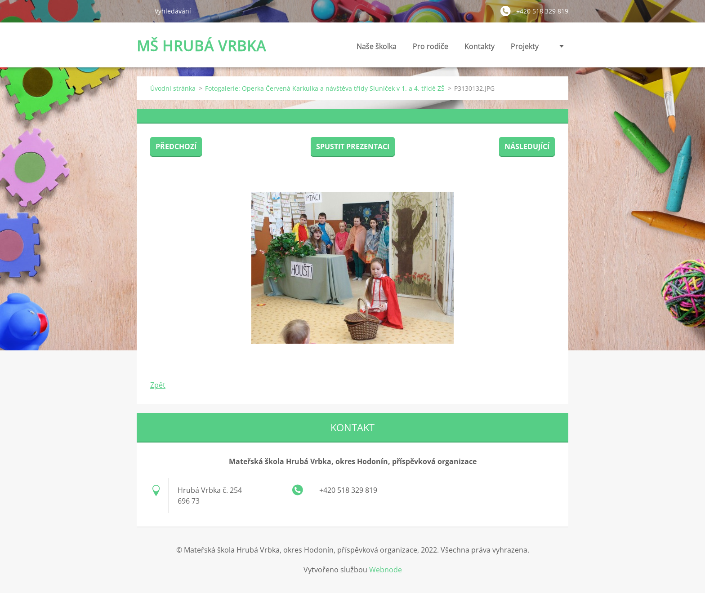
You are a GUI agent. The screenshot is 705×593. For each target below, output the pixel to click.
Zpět (157, 385)
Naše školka (376, 48)
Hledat (142, 11)
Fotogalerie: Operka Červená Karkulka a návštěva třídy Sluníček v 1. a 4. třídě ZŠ (325, 88)
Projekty (525, 46)
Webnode (385, 570)
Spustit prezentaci (352, 146)
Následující (526, 146)
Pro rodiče (430, 48)
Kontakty (479, 48)
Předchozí (176, 146)
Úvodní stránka (173, 88)
